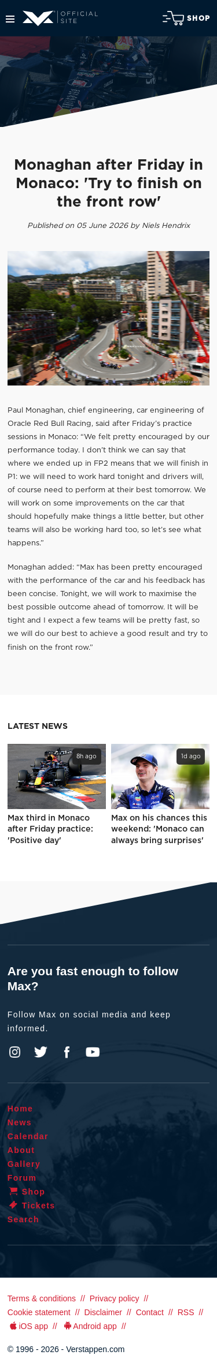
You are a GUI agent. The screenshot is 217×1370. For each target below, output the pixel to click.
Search (23, 1219)
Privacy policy (114, 1298)
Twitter (41, 1052)
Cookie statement (39, 1312)
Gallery (24, 1164)
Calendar (28, 1136)
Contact (150, 1312)
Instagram (15, 1052)
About (21, 1150)
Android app (89, 1326)
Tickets (32, 1205)
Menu (10, 19)
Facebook (66, 1052)
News (20, 1122)
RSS (186, 1312)
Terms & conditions (42, 1298)
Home (21, 1108)
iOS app (28, 1326)
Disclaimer (103, 1312)
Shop (186, 18)
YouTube (92, 1052)
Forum (22, 1177)
